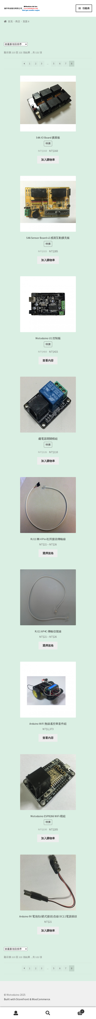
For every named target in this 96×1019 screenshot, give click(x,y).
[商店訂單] (16, 44)
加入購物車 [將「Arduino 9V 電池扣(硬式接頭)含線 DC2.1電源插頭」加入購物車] (48, 930)
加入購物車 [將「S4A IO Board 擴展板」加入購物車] (48, 159)
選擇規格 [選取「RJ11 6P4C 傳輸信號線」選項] (48, 645)
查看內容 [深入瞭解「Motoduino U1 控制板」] (48, 360)
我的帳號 (16, 1013)
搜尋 (48, 1013)
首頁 (10, 21)
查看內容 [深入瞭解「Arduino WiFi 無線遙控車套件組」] (48, 737)
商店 (17, 21)
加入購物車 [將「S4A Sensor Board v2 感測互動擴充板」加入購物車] (48, 260)
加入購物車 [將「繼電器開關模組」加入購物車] (48, 461)
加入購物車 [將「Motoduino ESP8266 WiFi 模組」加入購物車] (48, 838)
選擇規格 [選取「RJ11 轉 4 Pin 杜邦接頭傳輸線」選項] (48, 553)
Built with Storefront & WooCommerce (27, 999)
